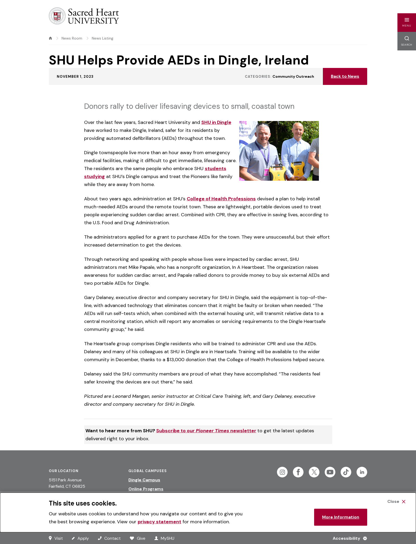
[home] (50, 38)
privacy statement (159, 522)
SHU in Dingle (216, 122)
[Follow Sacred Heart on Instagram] (282, 472)
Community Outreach (293, 76)
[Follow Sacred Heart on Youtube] (330, 472)
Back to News (345, 76)
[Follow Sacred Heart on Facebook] (298, 472)
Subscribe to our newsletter (206, 431)
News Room (72, 38)
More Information (340, 517)
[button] (406, 22)
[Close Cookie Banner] (396, 501)
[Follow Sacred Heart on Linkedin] (361, 472)
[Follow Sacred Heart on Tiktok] (346, 472)
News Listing (102, 38)
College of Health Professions (221, 199)
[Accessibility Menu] (347, 538)
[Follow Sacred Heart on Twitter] (314, 472)
